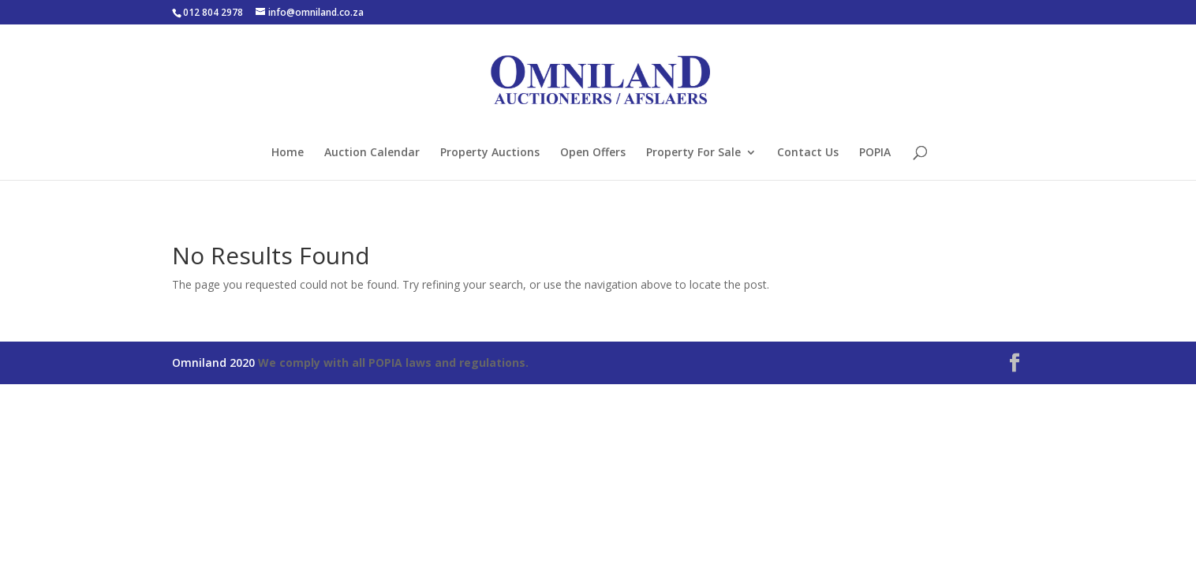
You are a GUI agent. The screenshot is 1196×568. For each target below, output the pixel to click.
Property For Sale (693, 153)
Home (287, 153)
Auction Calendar (372, 153)
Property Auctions (490, 153)
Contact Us (808, 153)
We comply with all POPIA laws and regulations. (393, 362)
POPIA (875, 153)
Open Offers (593, 153)
